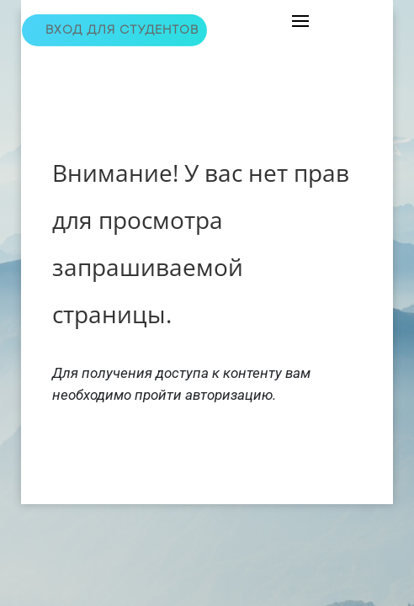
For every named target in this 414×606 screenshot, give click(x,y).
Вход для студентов (122, 30)
